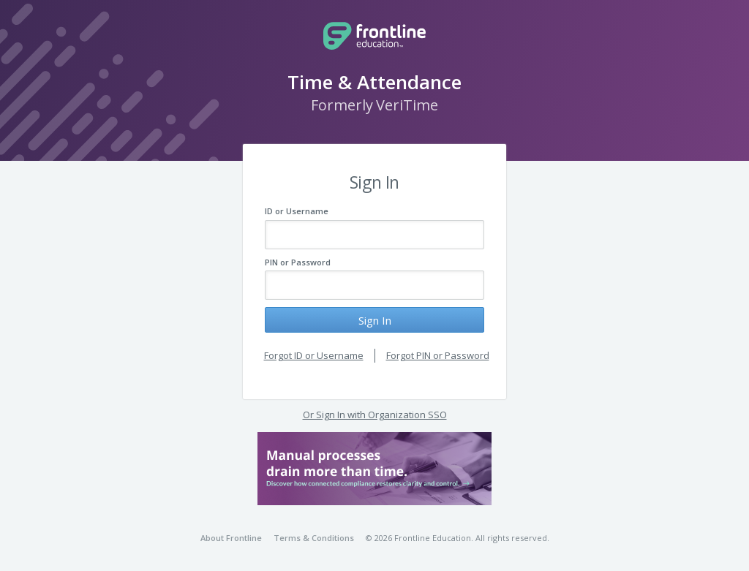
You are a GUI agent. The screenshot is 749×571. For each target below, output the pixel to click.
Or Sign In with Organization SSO (375, 414)
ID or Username (296, 210)
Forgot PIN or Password (437, 355)
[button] (374, 468)
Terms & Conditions (314, 537)
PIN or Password (298, 262)
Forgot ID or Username (314, 355)
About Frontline (231, 537)
